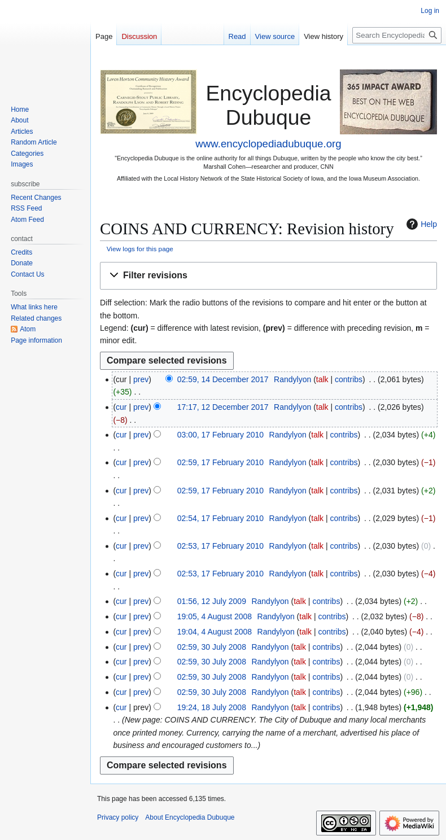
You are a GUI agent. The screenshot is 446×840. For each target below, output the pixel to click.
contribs (348, 379)
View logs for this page (140, 248)
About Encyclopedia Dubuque (189, 817)
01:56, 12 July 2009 (211, 601)
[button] (268, 276)
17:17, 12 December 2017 (223, 407)
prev (140, 379)
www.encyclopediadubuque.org (268, 144)
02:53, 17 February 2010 (220, 545)
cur (121, 407)
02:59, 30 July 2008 (211, 646)
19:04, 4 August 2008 (214, 631)
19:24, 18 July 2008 (211, 707)
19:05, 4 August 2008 (214, 616)
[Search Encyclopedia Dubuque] (396, 35)
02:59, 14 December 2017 (223, 379)
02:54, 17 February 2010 (220, 518)
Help (420, 224)
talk (322, 379)
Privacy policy (117, 817)
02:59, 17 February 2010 (220, 462)
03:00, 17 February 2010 (220, 434)
